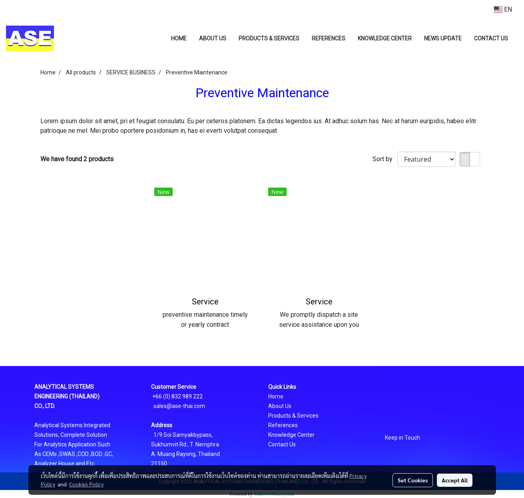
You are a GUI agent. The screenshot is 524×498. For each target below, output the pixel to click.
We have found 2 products (77, 159)
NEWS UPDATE (443, 38)
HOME (179, 38)
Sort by (385, 159)
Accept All (455, 480)
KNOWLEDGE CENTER (385, 38)
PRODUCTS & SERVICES (269, 38)
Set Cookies (413, 480)
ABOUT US (212, 38)
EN (503, 9)
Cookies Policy (86, 484)
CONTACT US (491, 38)
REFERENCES (328, 38)
